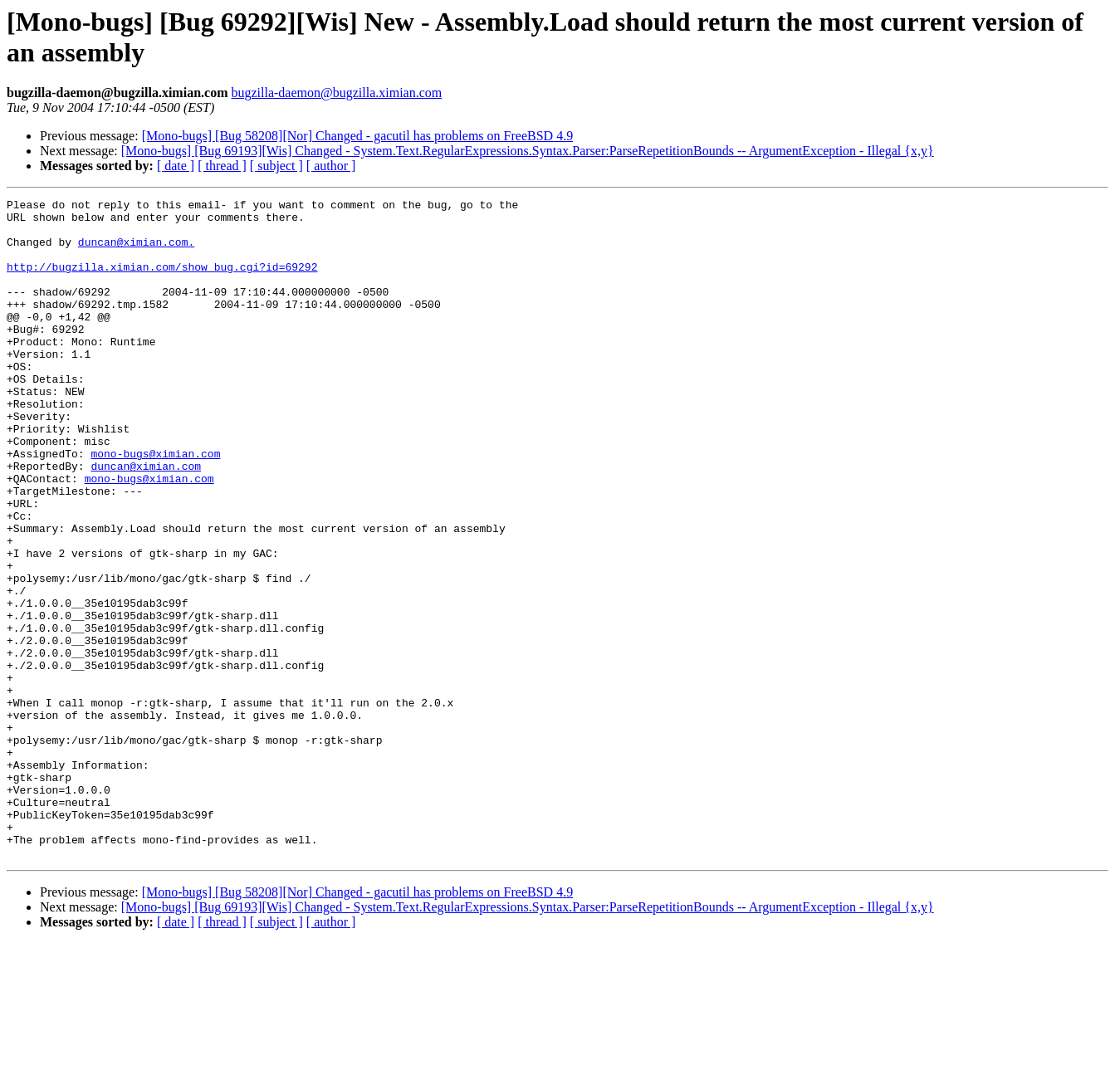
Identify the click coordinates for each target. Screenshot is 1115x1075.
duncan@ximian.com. (136, 251)
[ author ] (331, 166)
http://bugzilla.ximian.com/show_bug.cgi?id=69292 (162, 281)
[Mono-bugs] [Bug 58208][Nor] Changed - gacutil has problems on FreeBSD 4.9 (357, 136)
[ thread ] (222, 166)
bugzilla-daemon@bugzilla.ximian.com (336, 93)
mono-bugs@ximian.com (155, 505)
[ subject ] (276, 166)
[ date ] (175, 166)
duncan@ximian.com (145, 520)
